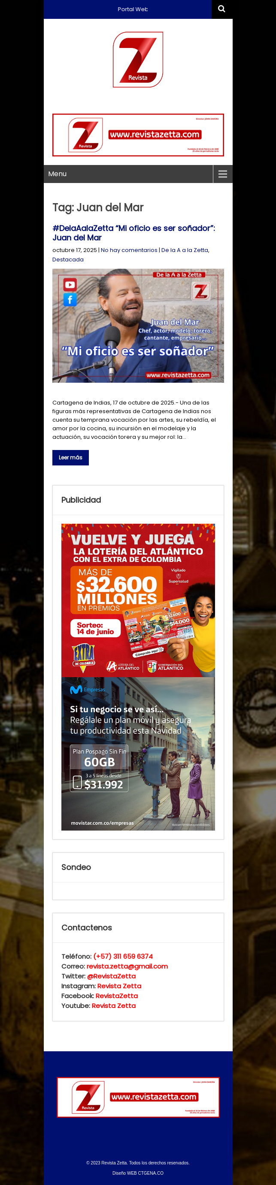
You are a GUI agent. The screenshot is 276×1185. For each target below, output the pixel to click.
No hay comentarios (129, 250)
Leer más (70, 457)
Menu (57, 174)
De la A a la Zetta (184, 250)
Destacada (68, 259)
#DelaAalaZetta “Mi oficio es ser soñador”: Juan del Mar (133, 233)
